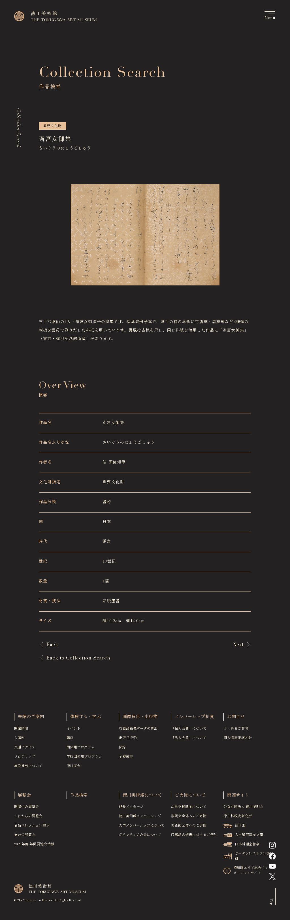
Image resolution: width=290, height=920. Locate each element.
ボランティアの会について (140, 837)
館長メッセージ (131, 809)
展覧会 (24, 798)
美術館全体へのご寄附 (188, 828)
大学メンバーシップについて (142, 828)
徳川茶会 (74, 768)
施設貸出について (28, 768)
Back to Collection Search (79, 658)
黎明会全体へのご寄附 (188, 819)
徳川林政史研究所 (237, 819)
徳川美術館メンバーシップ (140, 819)
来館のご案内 (31, 720)
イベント (74, 731)
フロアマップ (24, 759)
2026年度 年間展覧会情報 (34, 847)
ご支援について (190, 798)
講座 (70, 740)
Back (53, 645)
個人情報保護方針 (237, 740)
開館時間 (21, 731)
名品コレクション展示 (32, 828)
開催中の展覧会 (26, 809)
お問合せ (236, 720)
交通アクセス (24, 750)
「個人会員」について (188, 731)
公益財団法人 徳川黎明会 (243, 809)
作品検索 (79, 798)
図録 (122, 750)
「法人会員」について (188, 740)
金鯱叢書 (126, 759)
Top (270, 904)
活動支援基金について (188, 809)
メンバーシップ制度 (194, 720)
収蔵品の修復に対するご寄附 (194, 837)
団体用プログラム (81, 750)
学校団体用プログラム (84, 759)
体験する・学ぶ (85, 720)
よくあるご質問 (235, 731)
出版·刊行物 (128, 740)
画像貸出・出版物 (140, 720)
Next (237, 645)
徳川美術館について (142, 798)
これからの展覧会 (28, 819)
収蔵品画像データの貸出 (138, 731)
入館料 (19, 740)
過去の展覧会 (24, 837)
